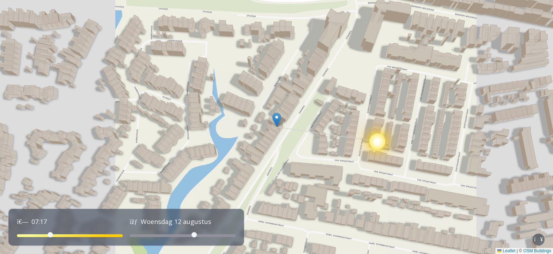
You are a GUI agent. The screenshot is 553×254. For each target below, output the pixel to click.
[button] (276, 120)
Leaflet (506, 250)
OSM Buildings (537, 250)
